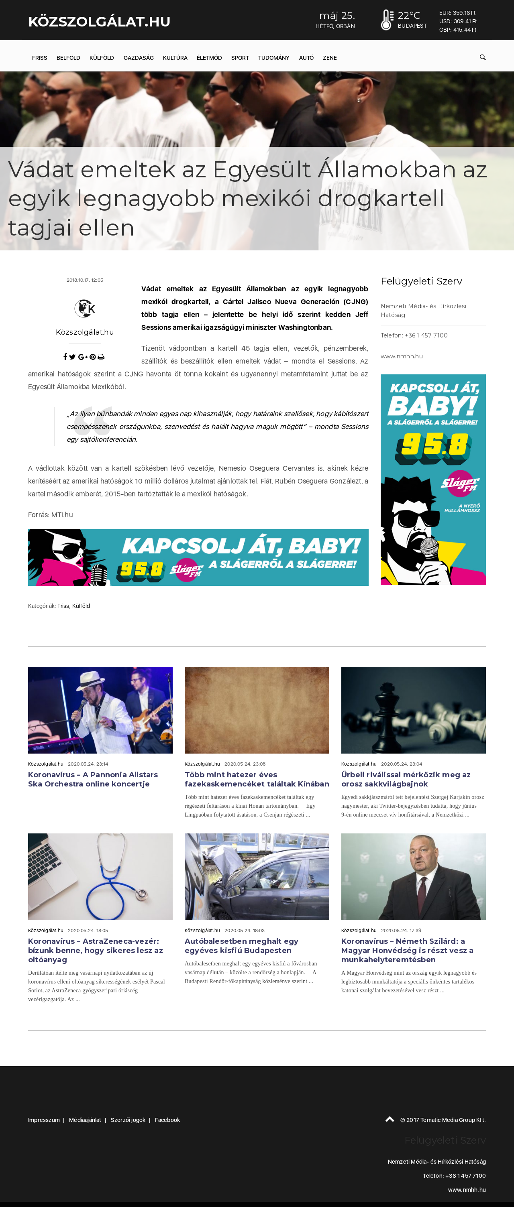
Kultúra (175, 58)
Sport (240, 58)
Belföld (68, 58)
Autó (306, 58)
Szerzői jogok (128, 1120)
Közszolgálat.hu (85, 332)
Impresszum (44, 1120)
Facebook (167, 1120)
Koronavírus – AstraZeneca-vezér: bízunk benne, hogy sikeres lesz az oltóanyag (95, 950)
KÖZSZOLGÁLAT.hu (99, 21)
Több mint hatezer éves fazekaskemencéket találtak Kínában (257, 779)
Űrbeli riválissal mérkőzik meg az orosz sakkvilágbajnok (406, 779)
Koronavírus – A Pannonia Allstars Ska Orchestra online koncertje (93, 779)
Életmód (209, 58)
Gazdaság (139, 58)
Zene (330, 58)
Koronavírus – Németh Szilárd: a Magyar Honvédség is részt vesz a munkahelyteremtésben (407, 950)
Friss (39, 58)
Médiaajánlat (85, 1120)
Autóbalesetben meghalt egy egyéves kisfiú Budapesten (241, 946)
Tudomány (274, 58)
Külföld (102, 58)
